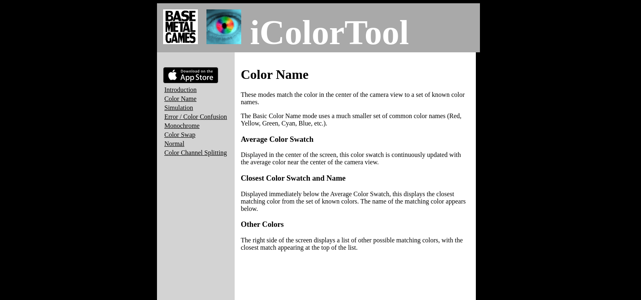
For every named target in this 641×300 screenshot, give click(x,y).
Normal (174, 143)
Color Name (180, 98)
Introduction (180, 89)
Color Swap (179, 134)
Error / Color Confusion (195, 116)
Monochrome (181, 125)
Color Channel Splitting (195, 152)
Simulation (178, 107)
